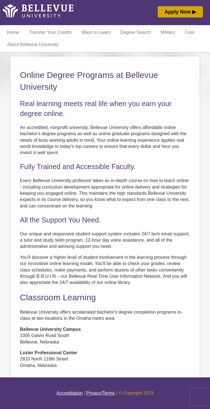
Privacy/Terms (100, 393)
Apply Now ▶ (180, 12)
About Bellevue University (33, 44)
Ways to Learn (96, 32)
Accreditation (70, 393)
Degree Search (135, 32)
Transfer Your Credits (50, 32)
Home (13, 32)
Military (168, 32)
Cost (189, 32)
